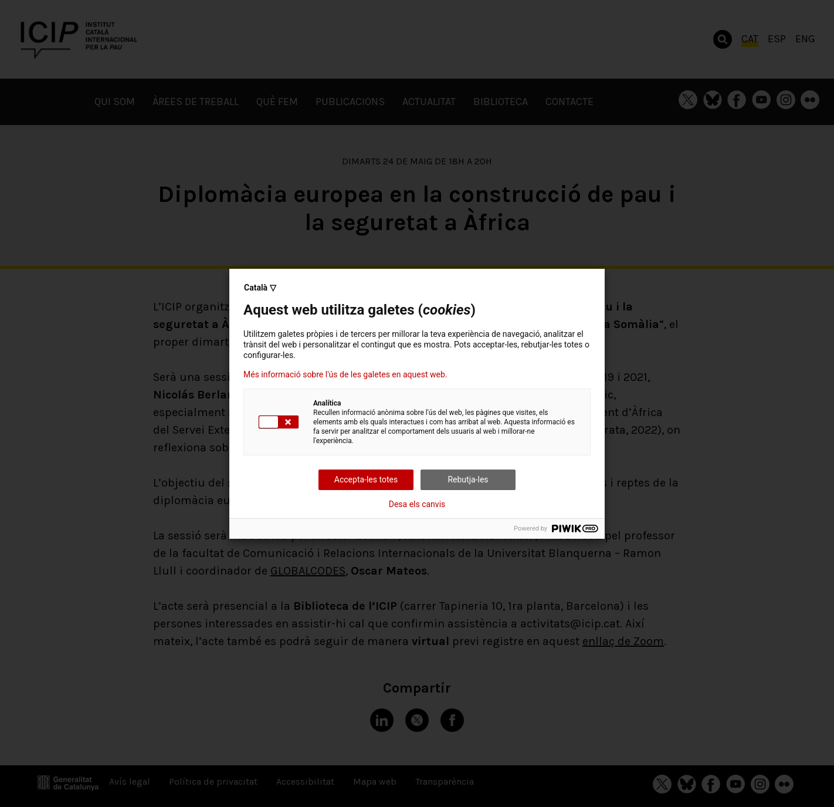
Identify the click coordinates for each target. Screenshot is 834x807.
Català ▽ (260, 287)
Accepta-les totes (366, 479)
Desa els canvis (417, 504)
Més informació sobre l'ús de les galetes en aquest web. (345, 374)
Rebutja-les (467, 479)
